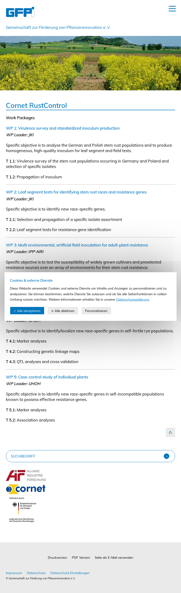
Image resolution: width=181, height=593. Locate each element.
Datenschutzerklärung (132, 299)
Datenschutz (36, 573)
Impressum (14, 573)
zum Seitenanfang (170, 432)
